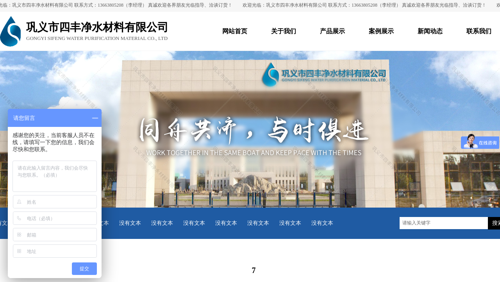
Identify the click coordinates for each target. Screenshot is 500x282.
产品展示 (332, 31)
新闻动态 (430, 31)
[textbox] (444, 223)
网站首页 (234, 31)
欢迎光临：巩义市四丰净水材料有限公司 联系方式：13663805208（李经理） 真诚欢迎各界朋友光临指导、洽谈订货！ (366, 5)
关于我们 (283, 31)
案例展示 (381, 31)
